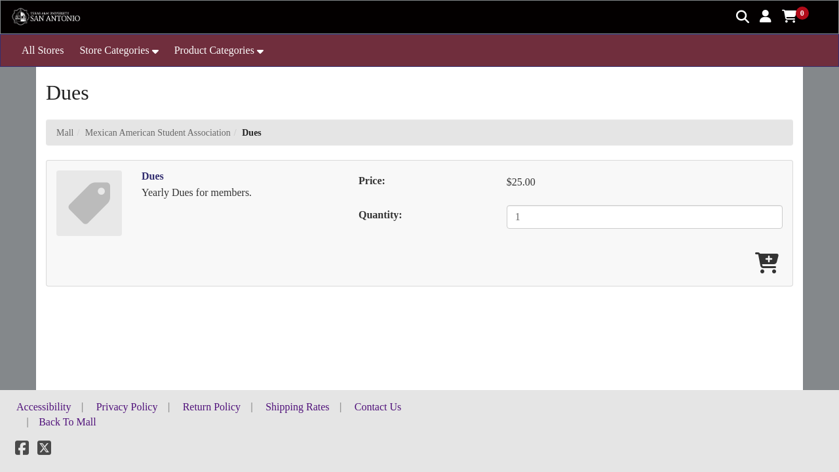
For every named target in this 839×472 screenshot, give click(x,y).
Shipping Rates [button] (297, 406)
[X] (44, 450)
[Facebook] (22, 450)
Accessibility (43, 406)
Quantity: (380, 214)
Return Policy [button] (212, 406)
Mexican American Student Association (158, 133)
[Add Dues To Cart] (767, 264)
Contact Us (378, 406)
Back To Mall (67, 421)
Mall (64, 133)
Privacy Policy (127, 406)
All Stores (43, 50)
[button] (765, 16)
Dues (153, 176)
